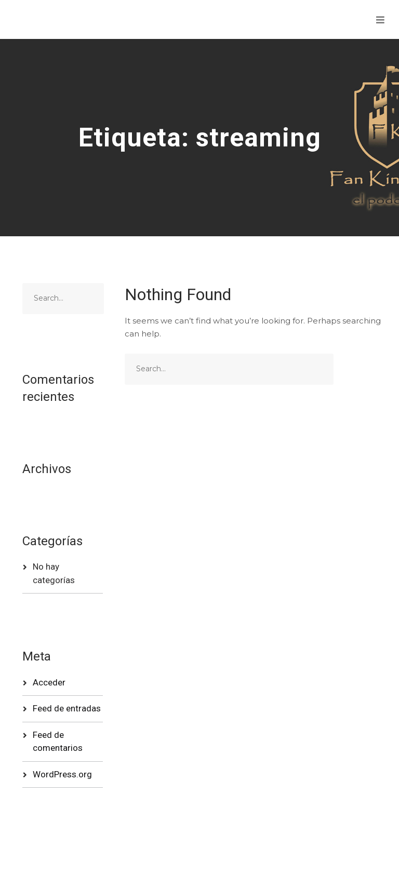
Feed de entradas (67, 708)
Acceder (49, 682)
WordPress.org (62, 774)
